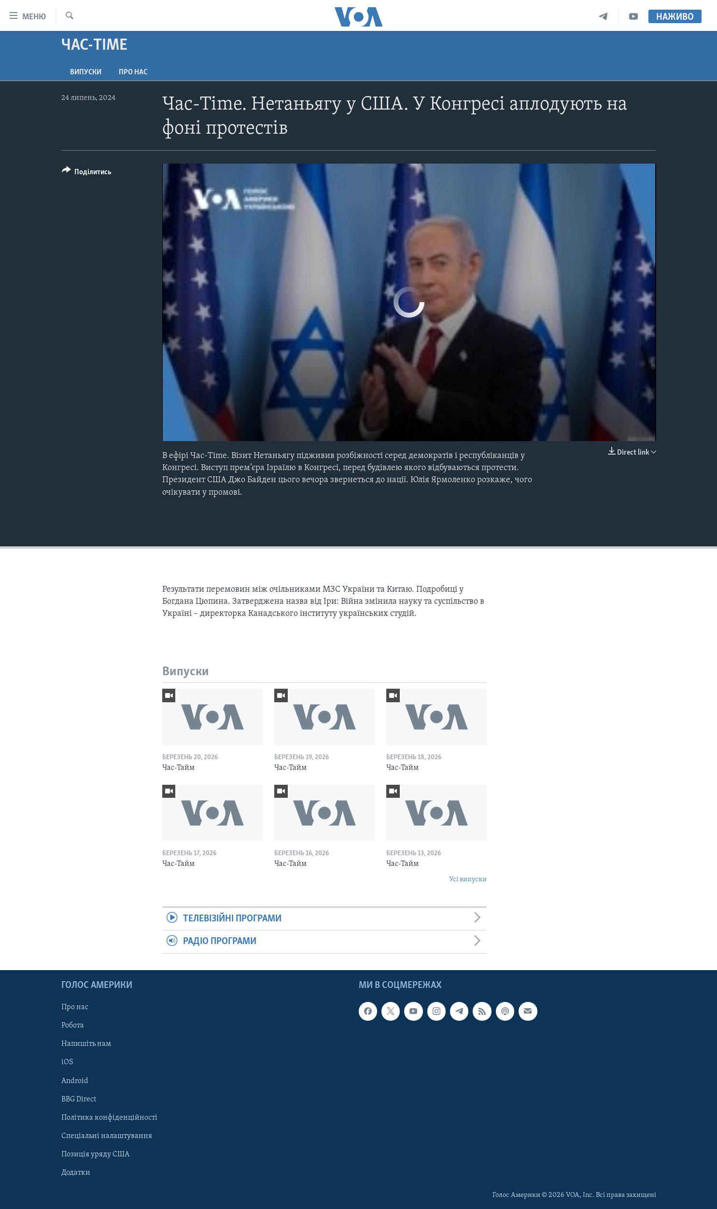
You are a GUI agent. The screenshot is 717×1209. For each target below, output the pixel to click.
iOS (67, 1062)
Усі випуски (468, 879)
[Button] (87, 173)
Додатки (75, 1172)
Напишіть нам (86, 1044)
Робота (72, 1025)
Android (74, 1080)
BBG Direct (78, 1099)
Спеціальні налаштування (106, 1136)
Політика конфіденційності (109, 1117)
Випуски (85, 72)
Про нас (133, 72)
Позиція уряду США (95, 1154)
